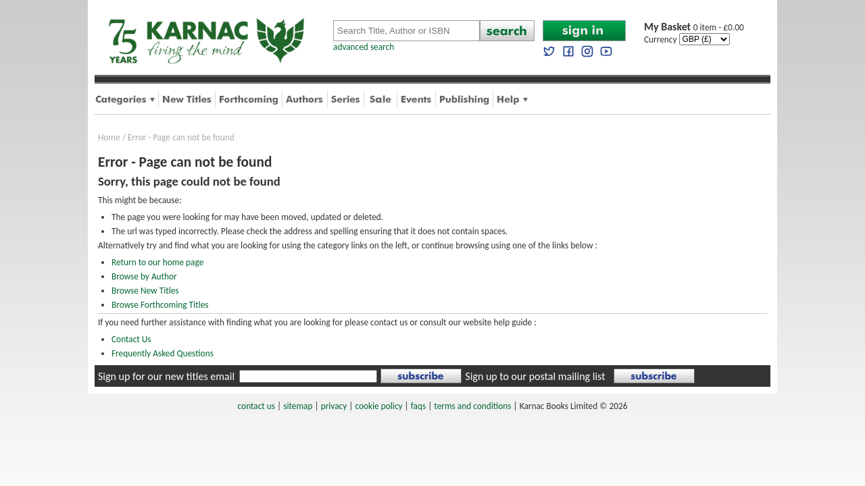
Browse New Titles (145, 290)
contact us (256, 406)
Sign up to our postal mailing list (535, 376)
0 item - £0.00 (694, 27)
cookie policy (378, 406)
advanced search (363, 47)
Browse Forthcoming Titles (160, 304)
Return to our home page (157, 262)
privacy (334, 406)
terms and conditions (472, 406)
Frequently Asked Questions (163, 353)
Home (109, 137)
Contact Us (131, 339)
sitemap (297, 406)
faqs (418, 406)
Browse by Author (144, 276)
